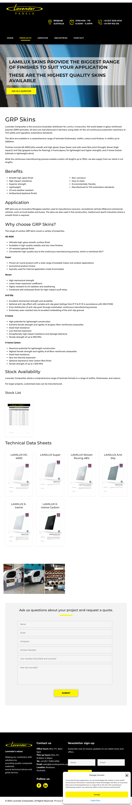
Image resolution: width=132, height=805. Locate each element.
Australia (58, 24)
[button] (127, 775)
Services (43, 38)
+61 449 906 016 (111, 24)
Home (10, 38)
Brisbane (58, 21)
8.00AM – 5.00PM (83, 24)
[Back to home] (24, 10)
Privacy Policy (61, 801)
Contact (79, 38)
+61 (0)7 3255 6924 (113, 21)
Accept (97, 794)
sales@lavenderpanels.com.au (57, 764)
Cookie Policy (95, 800)
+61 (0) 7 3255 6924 (49, 761)
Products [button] (26, 38)
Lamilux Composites (76, 126)
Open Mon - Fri (82, 21)
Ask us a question (21, 91)
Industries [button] (60, 38)
